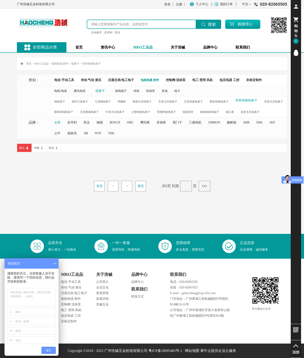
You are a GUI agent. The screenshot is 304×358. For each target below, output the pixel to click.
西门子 (177, 122)
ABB (246, 122)
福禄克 (72, 133)
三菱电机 (195, 122)
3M (86, 133)
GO (204, 186)
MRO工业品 (41, 63)
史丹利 (108, 32)
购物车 (244, 24)
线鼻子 (75, 63)
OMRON (214, 122)
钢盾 (100, 122)
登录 (167, 4)
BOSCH (115, 122)
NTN (98, 133)
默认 (22, 147)
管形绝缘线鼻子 (91, 63)
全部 (57, 122)
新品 (51, 147)
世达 (117, 32)
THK (111, 133)
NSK (259, 122)
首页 (79, 47)
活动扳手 (96, 32)
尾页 (141, 186)
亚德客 (161, 122)
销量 (36, 147)
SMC (130, 122)
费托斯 (145, 122)
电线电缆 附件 (60, 63)
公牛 (57, 133)
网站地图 (191, 351)
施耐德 (231, 122)
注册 (179, 4)
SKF (272, 122)
